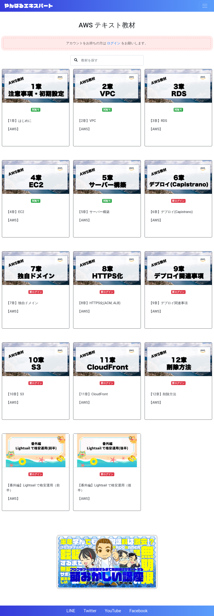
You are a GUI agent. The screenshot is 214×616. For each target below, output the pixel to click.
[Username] (107, 60)
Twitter (90, 610)
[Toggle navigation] (205, 6)
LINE (70, 610)
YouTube (113, 610)
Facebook (138, 610)
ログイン (113, 43)
